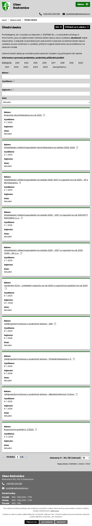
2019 (71, 62)
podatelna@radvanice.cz (78, 14)
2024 (35, 67)
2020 (80, 62)
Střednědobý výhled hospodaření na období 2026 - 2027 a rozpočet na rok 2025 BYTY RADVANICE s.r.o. (46, 216)
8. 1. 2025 (8, 331)
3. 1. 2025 (8, 122)
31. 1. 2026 (8, 303)
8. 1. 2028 (8, 338)
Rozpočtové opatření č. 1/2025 (20, 429)
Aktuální (8, 133)
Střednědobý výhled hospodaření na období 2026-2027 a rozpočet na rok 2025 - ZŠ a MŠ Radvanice (46, 181)
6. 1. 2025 (8, 295)
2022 (16, 67)
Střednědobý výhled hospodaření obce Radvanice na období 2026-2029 (41, 147)
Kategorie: (7, 62)
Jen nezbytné (47, 522)
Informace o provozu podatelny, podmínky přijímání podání (33, 57)
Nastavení (61, 522)
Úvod (4, 20)
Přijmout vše (31, 522)
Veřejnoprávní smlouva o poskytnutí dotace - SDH (30, 323)
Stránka (11, 456)
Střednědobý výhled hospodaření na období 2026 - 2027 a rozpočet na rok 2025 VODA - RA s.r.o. (43, 252)
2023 (25, 67)
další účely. (55, 511)
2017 (53, 62)
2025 (45, 67)
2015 (35, 62)
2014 (26, 62)
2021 (7, 67)
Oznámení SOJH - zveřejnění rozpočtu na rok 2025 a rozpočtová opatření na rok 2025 (46, 287)
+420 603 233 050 (51, 14)
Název (5, 72)
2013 (17, 62)
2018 (62, 62)
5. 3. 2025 (8, 436)
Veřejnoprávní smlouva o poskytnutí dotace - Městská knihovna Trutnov (40, 394)
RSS (59, 27)
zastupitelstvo (59, 67)
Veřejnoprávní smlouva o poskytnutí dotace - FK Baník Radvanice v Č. (39, 359)
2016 (44, 62)
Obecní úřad (15, 20)
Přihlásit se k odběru (77, 27)
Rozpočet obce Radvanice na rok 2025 (24, 115)
